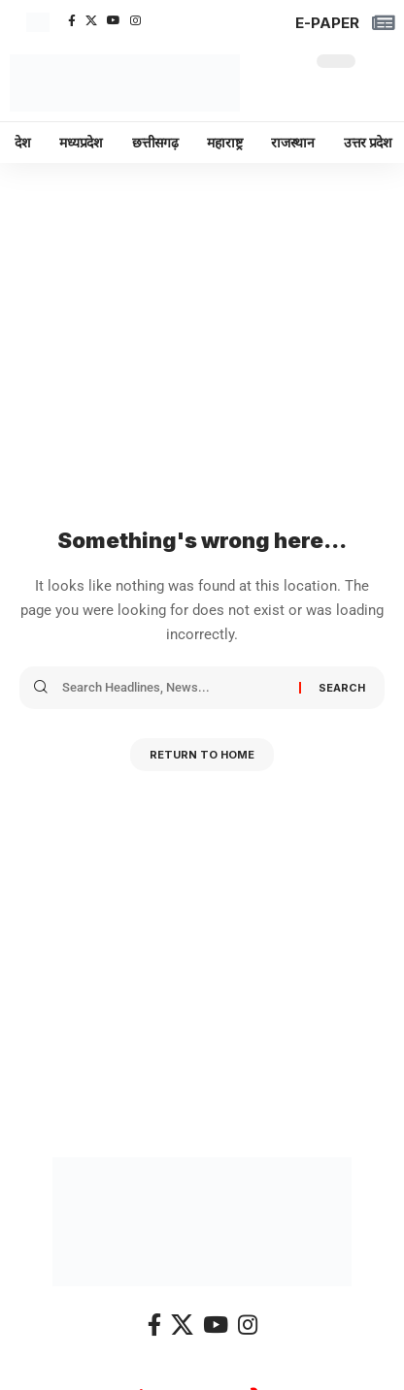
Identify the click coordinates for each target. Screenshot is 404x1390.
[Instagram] (135, 20)
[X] (91, 20)
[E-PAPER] (384, 23)
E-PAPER (327, 23)
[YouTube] (113, 20)
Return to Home (202, 754)
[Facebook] (72, 20)
